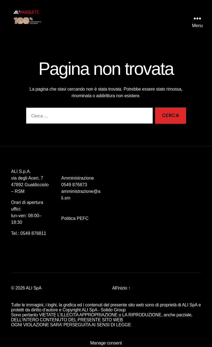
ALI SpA (34, 288)
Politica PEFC (75, 218)
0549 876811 (33, 233)
